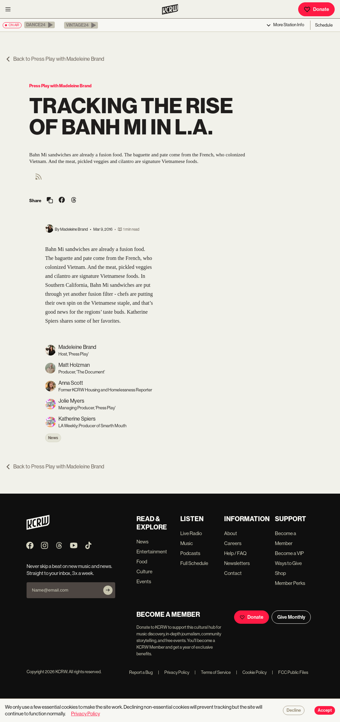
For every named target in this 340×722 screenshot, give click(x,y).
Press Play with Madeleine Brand (60, 85)
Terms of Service (213, 672)
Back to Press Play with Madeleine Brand (54, 59)
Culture (144, 571)
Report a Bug (141, 672)
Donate (316, 9)
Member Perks (290, 583)
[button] (39, 25)
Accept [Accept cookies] (325, 710)
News (53, 438)
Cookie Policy (251, 672)
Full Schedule (194, 563)
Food (141, 561)
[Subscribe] (108, 590)
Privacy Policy (173, 672)
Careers (232, 543)
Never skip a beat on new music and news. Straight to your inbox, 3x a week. (69, 569)
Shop (280, 573)
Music (186, 543)
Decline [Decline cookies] (294, 710)
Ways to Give (288, 563)
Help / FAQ (235, 553)
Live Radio (191, 533)
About (230, 533)
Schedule (324, 25)
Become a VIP (289, 553)
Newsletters (237, 563)
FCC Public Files (290, 672)
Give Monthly (291, 617)
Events (143, 581)
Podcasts (190, 553)
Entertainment (151, 551)
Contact (233, 573)
